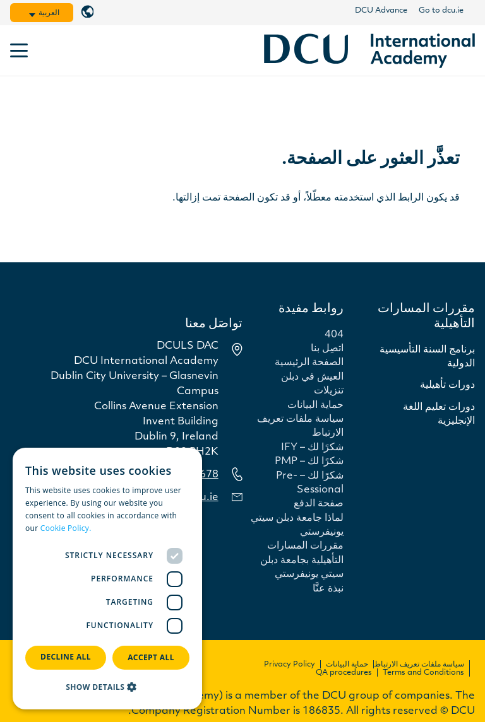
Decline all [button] (65, 656)
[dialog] (107, 578)
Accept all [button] (151, 657)
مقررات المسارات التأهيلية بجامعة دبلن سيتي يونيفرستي (302, 560)
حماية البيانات (315, 405)
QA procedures (344, 673)
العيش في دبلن (312, 377)
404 (334, 335)
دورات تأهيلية (447, 385)
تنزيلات (329, 391)
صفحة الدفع (319, 504)
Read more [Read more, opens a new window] (113, 528)
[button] (32, 15)
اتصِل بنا (327, 349)
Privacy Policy (289, 664)
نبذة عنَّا (328, 589)
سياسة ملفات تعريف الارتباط (419, 664)
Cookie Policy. (66, 528)
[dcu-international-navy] (369, 50)
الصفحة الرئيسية (309, 363)
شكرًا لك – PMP (309, 462)
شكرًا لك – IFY (312, 448)
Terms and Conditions (423, 673)
